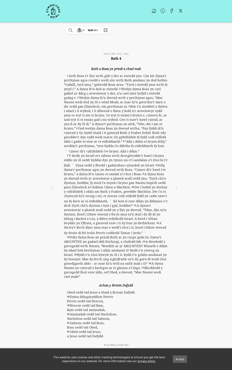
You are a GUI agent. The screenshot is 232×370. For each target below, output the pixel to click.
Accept (180, 359)
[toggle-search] (71, 30)
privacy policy (146, 361)
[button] (66, 150)
